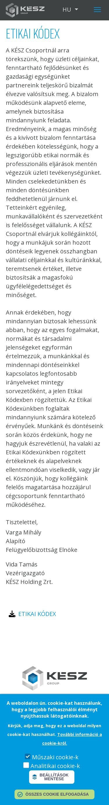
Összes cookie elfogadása (57, 794)
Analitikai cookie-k (55, 766)
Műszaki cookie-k (55, 757)
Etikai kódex (37, 614)
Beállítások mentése (54, 777)
